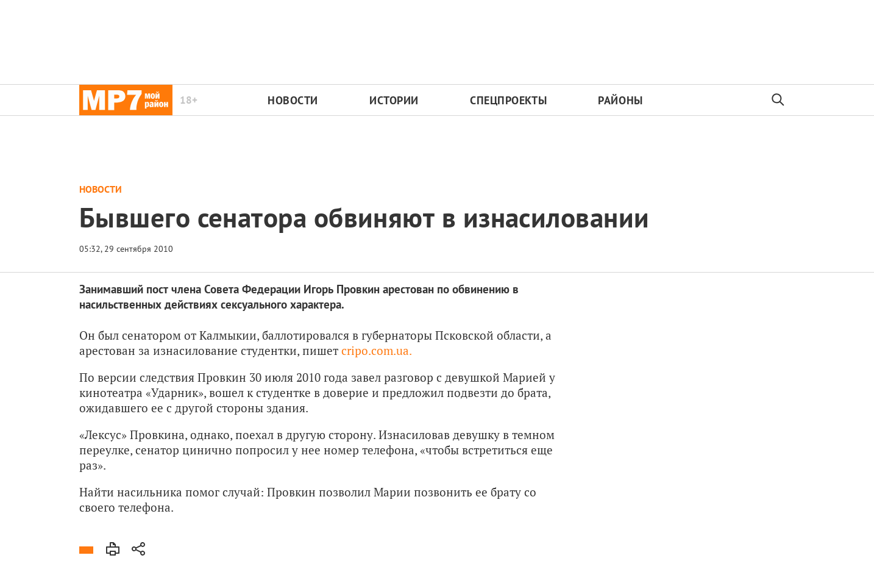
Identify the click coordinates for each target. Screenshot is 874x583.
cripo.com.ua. (376, 350)
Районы (620, 100)
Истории (394, 100)
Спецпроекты (508, 100)
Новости (293, 100)
